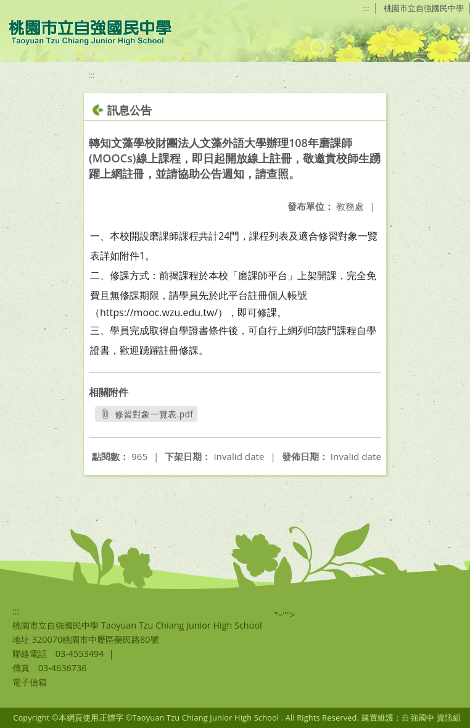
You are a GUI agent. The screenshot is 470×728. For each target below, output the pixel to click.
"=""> (284, 615)
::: (366, 8)
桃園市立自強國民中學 (424, 8)
